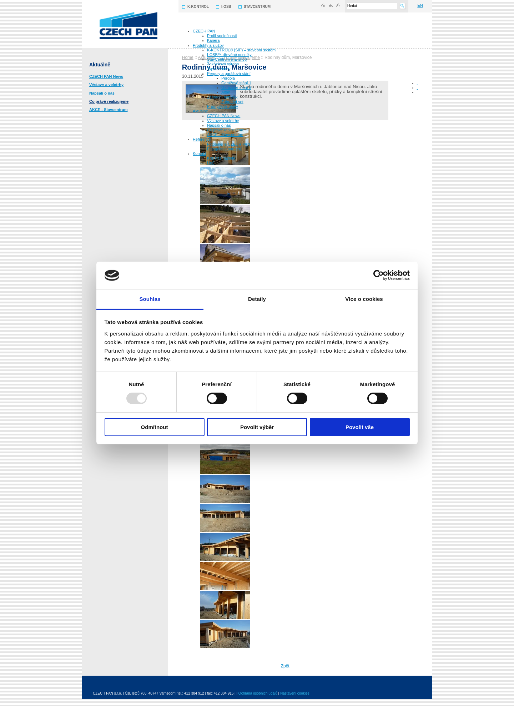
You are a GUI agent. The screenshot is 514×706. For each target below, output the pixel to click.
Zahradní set (232, 102)
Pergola (228, 78)
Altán (225, 92)
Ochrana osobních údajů (257, 693)
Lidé (211, 163)
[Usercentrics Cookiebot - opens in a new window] (378, 275)
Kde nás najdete (221, 158)
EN (420, 5)
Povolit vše (360, 427)
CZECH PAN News (223, 116)
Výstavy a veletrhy (223, 120)
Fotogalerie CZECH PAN (228, 144)
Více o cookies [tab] (364, 299)
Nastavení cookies (294, 693)
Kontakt (199, 153)
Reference (202, 139)
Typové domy (218, 69)
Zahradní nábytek (222, 97)
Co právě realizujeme (225, 130)
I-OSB (226, 7)
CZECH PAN (204, 31)
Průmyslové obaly (222, 106)
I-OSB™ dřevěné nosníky (229, 54)
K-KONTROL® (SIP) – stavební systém (241, 50)
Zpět (285, 666)
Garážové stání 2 (236, 87)
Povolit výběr (257, 427)
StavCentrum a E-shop (227, 59)
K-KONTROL (198, 7)
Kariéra (213, 40)
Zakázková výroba (223, 64)
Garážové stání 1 (236, 83)
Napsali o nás (219, 125)
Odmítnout (154, 427)
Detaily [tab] (257, 299)
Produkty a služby (208, 45)
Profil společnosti (222, 36)
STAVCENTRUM (257, 7)
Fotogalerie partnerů (224, 149)
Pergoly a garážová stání (229, 73)
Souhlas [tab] (149, 299)
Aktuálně (200, 111)
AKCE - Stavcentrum (225, 134)
